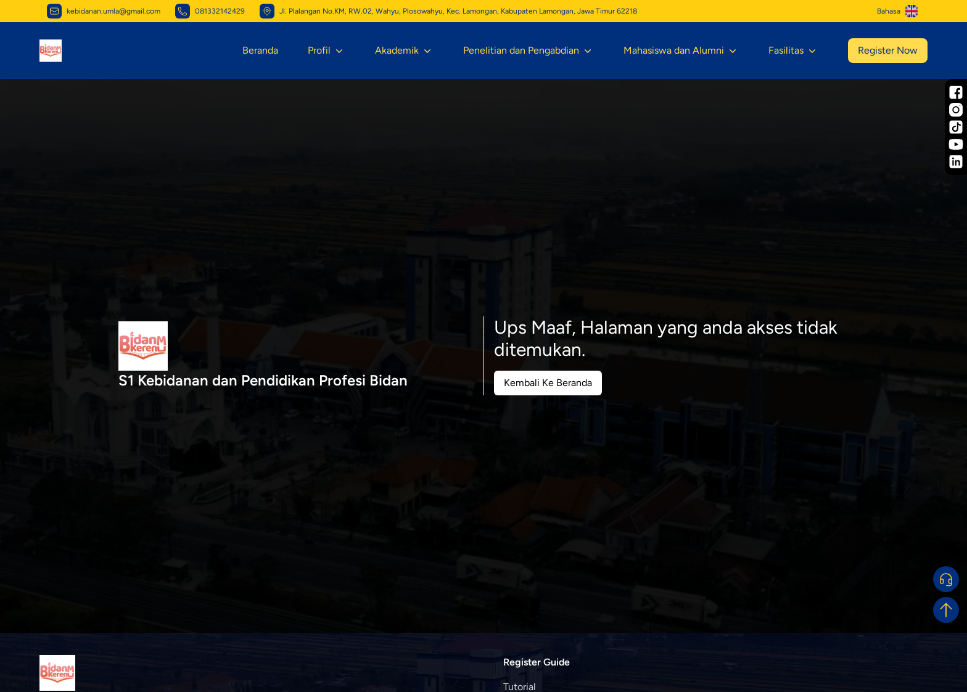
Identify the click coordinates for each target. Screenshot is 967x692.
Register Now (888, 50)
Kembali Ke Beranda (548, 383)
